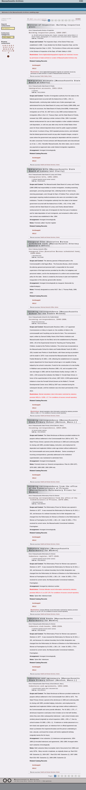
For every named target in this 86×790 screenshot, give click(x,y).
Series (50, 76)
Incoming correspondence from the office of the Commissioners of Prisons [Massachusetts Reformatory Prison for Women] (53, 489)
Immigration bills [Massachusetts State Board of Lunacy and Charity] (51, 170)
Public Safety (44, 76)
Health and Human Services (48, 164)
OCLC (34, 68)
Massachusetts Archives (12, 1)
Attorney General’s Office (47, 307)
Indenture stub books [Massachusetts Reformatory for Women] (50, 619)
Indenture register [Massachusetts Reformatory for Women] (48, 549)
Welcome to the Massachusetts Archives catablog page (20, 12)
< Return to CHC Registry (6, 19)
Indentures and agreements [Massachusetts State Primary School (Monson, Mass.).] (54, 679)
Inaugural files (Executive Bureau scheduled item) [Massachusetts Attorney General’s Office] (53, 244)
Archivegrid (36, 65)
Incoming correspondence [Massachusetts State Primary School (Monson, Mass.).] (53, 421)
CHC (81, 1)
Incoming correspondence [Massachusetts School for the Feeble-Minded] (53, 313)
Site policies (47, 781)
